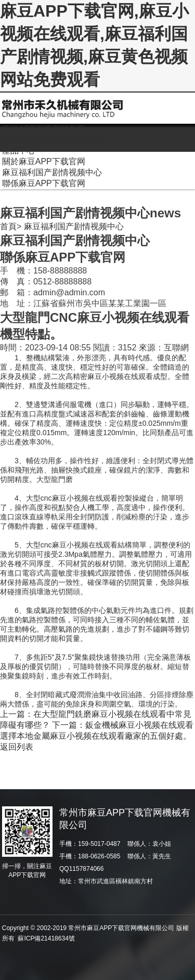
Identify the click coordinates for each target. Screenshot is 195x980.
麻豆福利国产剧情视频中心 (74, 226)
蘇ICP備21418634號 (46, 938)
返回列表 (16, 746)
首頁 (8, 226)
